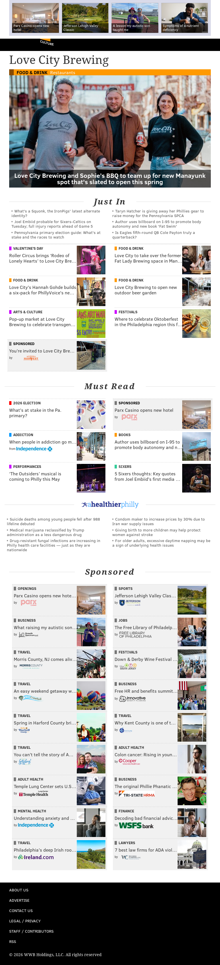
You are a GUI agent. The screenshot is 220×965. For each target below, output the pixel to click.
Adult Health (131, 747)
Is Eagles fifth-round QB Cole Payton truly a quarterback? (153, 235)
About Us (18, 890)
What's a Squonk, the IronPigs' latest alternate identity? (55, 213)
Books (125, 434)
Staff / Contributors (31, 931)
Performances (27, 466)
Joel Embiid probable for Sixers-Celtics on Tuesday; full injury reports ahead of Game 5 (52, 224)
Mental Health (32, 811)
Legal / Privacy (25, 920)
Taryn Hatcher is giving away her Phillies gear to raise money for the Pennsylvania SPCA (158, 213)
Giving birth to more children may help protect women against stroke (156, 532)
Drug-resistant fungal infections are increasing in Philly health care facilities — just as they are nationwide (53, 545)
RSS (12, 941)
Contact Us (21, 910)
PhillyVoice (14, 44)
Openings (27, 588)
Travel (24, 652)
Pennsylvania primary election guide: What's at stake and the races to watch (56, 235)
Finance (126, 811)
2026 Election (27, 402)
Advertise (19, 900)
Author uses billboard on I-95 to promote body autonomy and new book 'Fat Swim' (156, 224)
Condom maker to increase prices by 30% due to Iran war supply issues (158, 521)
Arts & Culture (27, 311)
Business (27, 620)
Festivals (128, 311)
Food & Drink (32, 72)
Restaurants (62, 72)
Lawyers (127, 842)
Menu (210, 44)
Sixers (125, 466)
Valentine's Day (28, 248)
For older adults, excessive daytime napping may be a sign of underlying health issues (161, 543)
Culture (47, 43)
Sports (126, 588)
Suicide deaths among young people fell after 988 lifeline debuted (53, 521)
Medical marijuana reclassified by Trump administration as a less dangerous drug (45, 532)
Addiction (23, 434)
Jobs (123, 620)
